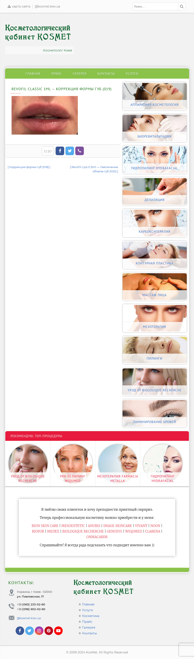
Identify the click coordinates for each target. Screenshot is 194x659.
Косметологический (38, 33)
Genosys (114, 531)
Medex (53, 531)
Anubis (94, 526)
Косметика (90, 616)
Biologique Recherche (83, 531)
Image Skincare (117, 526)
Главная (33, 74)
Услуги (132, 74)
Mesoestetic (73, 526)
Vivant (141, 526)
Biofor (38, 531)
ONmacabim (97, 537)
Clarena (152, 531)
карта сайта (18, 6)
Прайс (56, 74)
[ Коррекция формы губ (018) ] (29, 167)
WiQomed (133, 531)
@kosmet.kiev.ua (47, 6)
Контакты (106, 74)
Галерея (80, 74)
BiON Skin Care (45, 526)
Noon (155, 526)
